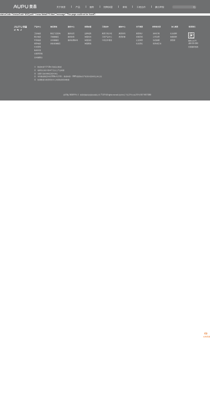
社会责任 (139, 43)
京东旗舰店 (54, 40)
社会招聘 (173, 33)
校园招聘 (173, 37)
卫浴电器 (37, 33)
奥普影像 (122, 37)
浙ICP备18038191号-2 (71, 95)
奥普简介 (139, 33)
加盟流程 (88, 40)
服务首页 (71, 33)
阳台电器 (37, 37)
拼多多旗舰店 (55, 43)
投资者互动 (157, 43)
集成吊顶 (37, 50)
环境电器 (37, 40)
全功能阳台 (38, 57)
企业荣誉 (139, 40)
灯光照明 (37, 47)
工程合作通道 (107, 40)
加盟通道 (88, 43)
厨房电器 (37, 43)
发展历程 (139, 37)
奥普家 (172, 40)
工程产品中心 (107, 37)
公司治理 (156, 37)
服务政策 (71, 37)
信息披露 (156, 40)
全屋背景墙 (38, 53)
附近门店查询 (55, 33)
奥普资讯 (122, 33)
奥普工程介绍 (107, 33)
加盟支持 (88, 37)
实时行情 (156, 33)
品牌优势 (88, 33)
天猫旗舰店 (54, 37)
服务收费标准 (73, 40)
